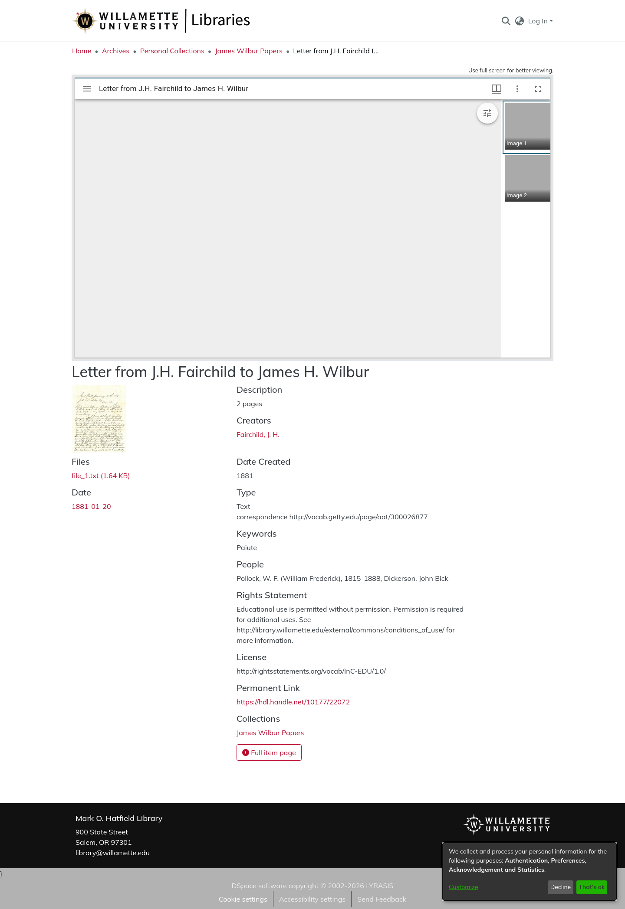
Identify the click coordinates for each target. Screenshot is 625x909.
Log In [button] (538, 20)
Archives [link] (116, 50)
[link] (101, 475)
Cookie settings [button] (243, 899)
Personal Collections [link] (172, 50)
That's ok (592, 887)
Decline (560, 887)
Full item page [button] (269, 752)
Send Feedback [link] (381, 899)
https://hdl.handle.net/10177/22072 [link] (293, 701)
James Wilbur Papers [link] (249, 50)
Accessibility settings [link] (312, 899)
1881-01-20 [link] (91, 506)
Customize (463, 887)
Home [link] (81, 50)
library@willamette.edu (113, 852)
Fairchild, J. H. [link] (258, 434)
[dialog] (529, 871)
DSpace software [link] (258, 885)
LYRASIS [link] (379, 885)
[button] (505, 21)
